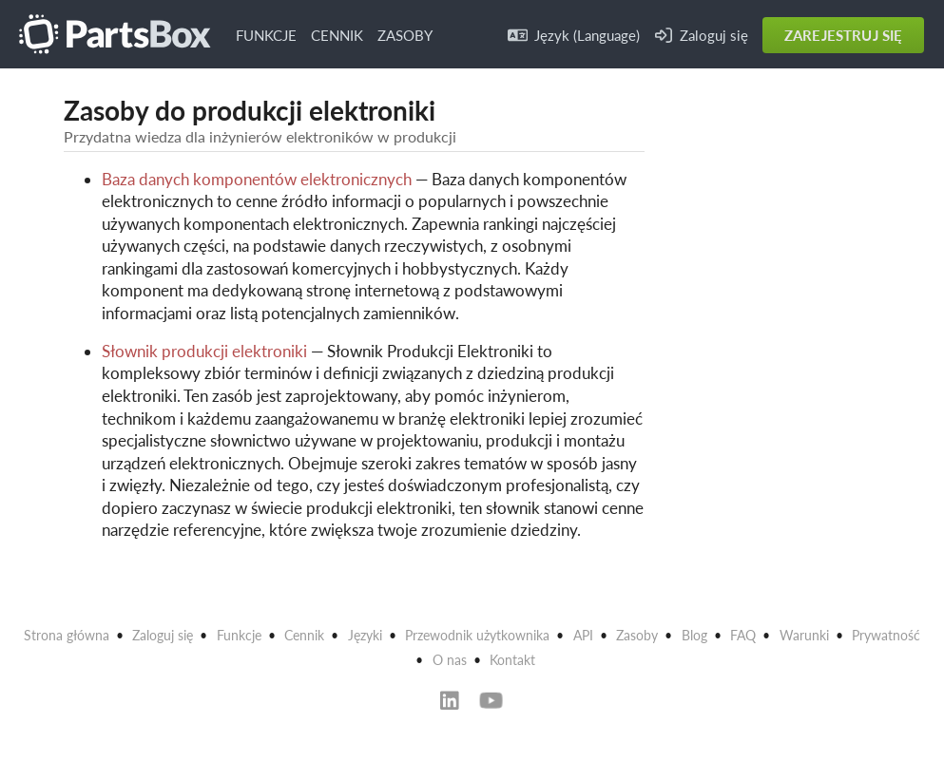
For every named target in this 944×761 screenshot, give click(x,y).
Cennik (304, 635)
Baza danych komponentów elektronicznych (257, 179)
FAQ (743, 635)
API (583, 635)
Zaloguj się (701, 36)
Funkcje (239, 635)
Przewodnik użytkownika (477, 635)
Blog (694, 635)
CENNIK (337, 35)
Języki (365, 635)
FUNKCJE (266, 35)
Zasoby (637, 635)
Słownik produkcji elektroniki (204, 351)
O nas (450, 660)
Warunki (804, 635)
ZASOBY (405, 35)
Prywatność (886, 635)
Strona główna (66, 635)
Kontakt (512, 660)
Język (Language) (574, 36)
